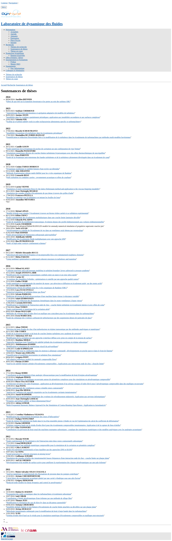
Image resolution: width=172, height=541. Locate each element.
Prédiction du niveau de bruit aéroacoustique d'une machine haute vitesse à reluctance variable (43, 296)
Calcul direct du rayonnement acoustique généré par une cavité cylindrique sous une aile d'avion (43, 478)
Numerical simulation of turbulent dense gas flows (26, 292)
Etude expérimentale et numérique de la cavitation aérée (28, 309)
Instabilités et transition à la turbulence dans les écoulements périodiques (34, 133)
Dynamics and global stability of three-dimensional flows (29, 401)
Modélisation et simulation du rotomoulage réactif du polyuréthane (32, 346)
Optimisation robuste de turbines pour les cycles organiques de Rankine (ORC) (37, 288)
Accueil (4, 85)
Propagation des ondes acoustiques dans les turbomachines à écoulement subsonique (39, 494)
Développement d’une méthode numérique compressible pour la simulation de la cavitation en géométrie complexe (51, 445)
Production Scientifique (15, 53)
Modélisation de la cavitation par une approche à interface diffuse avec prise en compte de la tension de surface (49, 338)
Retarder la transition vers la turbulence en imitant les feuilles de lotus (33, 197)
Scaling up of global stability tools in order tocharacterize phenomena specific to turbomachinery (44, 122)
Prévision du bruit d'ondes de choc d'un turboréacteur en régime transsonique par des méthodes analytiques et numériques (53, 329)
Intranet (13, 43)
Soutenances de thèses (19, 49)
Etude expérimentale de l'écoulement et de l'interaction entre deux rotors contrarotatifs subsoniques (44, 441)
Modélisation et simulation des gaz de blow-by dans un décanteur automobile (36, 503)
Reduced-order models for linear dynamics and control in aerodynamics (34, 483)
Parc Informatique (17, 68)
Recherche (10, 45)
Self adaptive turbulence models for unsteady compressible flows (31, 359)
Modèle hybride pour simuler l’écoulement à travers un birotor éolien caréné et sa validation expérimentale (47, 213)
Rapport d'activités (18, 55)
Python (13, 62)
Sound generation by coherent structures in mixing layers (28, 454)
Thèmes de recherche (19, 47)
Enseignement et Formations (17, 60)
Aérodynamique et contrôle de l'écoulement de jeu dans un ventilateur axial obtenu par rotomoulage (45, 230)
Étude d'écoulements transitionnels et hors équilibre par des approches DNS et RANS (39, 450)
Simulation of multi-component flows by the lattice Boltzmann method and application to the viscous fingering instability (53, 189)
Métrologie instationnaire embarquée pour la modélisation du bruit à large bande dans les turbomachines (46, 511)
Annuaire (14, 36)
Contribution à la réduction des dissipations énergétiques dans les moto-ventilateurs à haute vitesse (44, 301)
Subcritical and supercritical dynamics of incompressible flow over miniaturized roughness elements (45, 255)
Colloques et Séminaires (15, 70)
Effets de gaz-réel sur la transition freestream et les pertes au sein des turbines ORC (38, 102)
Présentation (10, 30)
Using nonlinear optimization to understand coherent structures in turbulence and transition (41, 259)
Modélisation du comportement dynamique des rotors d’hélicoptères (33, 417)
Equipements (11, 66)
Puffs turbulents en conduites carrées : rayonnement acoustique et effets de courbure (39, 177)
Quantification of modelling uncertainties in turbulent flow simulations (34, 355)
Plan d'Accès (15, 40)
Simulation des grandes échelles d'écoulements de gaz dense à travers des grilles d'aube (40, 193)
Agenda (13, 34)
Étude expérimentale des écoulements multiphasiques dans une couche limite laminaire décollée (43, 218)
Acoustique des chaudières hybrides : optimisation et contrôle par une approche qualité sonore (42, 279)
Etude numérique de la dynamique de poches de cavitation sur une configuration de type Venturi (43, 149)
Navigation (13, 3)
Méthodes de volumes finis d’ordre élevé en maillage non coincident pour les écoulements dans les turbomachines (50, 314)
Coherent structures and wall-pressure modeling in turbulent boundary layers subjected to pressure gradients (48, 271)
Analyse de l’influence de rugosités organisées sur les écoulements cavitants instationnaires (41, 392)
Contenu (4, 3)
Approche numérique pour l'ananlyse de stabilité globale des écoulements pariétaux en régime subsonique (47, 342)
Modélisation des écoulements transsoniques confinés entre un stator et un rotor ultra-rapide (42, 275)
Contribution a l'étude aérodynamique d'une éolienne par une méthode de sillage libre (39, 498)
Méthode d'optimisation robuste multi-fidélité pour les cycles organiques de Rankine (39, 173)
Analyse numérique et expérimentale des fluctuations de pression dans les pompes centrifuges (42, 474)
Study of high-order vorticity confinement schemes (26, 243)
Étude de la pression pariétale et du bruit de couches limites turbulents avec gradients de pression (44, 334)
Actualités (14, 32)
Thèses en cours (17, 51)
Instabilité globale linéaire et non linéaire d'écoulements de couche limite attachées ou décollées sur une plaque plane (51, 507)
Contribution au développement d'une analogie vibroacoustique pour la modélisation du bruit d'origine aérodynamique (52, 375)
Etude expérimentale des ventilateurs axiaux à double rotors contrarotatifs (35, 388)
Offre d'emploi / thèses (14, 58)
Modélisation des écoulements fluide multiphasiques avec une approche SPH (36, 239)
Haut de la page (7, 539)
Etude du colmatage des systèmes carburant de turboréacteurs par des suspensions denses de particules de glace (49, 318)
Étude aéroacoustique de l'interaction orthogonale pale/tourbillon (31, 235)
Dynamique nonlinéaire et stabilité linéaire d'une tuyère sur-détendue (33, 169)
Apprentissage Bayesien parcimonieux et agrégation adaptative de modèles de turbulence (41, 113)
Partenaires (15, 38)
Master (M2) (15, 64)
